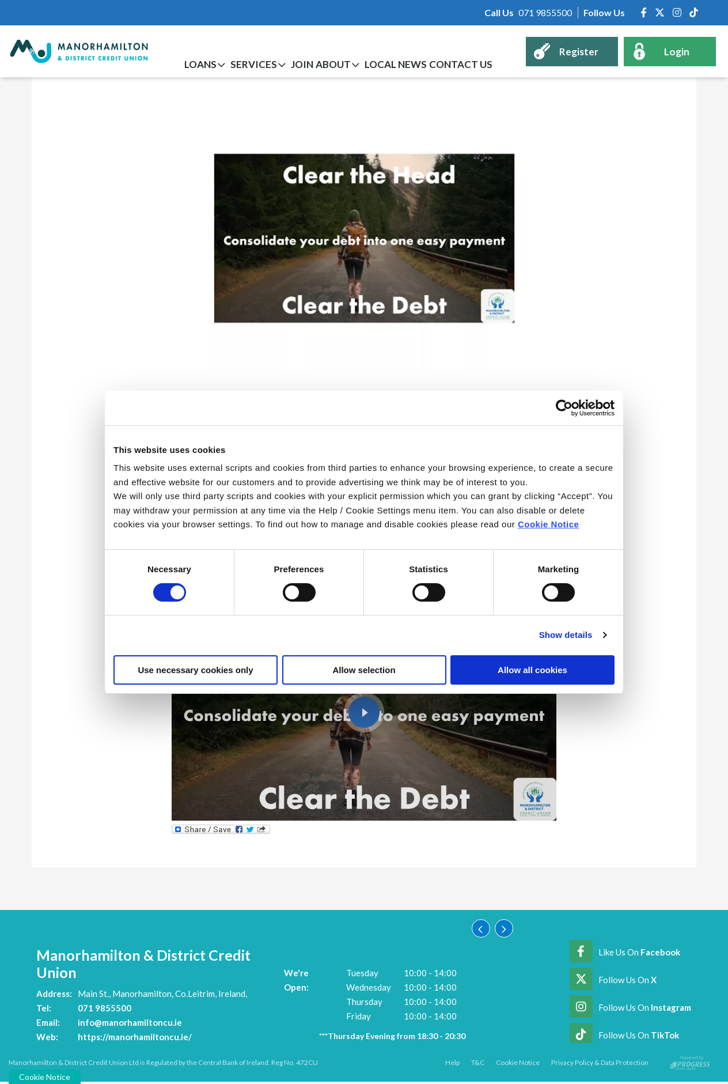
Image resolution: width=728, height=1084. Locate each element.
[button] (482, 928)
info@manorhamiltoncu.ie (130, 1022)
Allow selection (363, 670)
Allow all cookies (532, 670)
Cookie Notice (548, 524)
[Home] (78, 51)
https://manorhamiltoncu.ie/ (135, 1037)
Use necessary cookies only (195, 670)
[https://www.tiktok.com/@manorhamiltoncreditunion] (693, 12)
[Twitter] (660, 12)
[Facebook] (643, 12)
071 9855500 (104, 1008)
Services (255, 64)
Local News (397, 64)
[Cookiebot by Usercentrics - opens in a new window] (564, 407)
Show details (566, 635)
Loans (203, 64)
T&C (477, 1062)
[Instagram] (677, 12)
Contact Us (461, 64)
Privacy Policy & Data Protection (600, 1062)
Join (304, 64)
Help (452, 1062)
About (334, 64)
